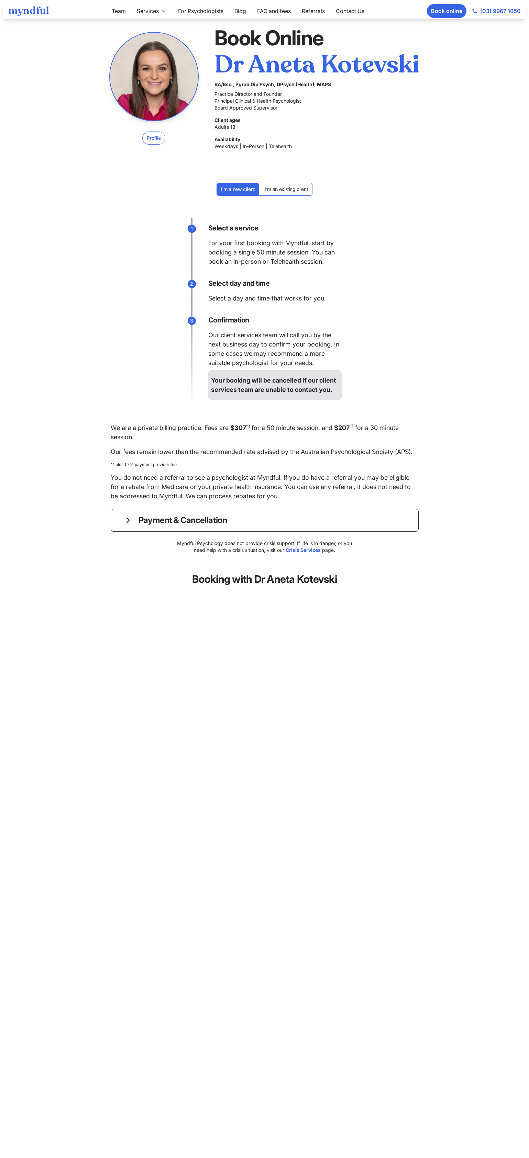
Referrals (313, 11)
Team (119, 11)
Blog (240, 11)
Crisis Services (303, 550)
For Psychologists (200, 11)
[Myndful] (28, 11)
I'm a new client (238, 189)
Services (152, 11)
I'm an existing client (286, 189)
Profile (154, 138)
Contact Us (350, 11)
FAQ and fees (274, 11)
